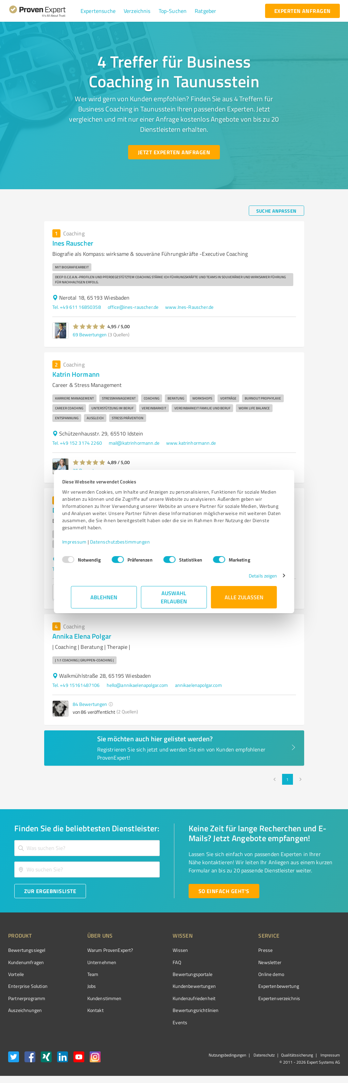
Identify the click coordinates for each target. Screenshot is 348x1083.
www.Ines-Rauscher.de (189, 307)
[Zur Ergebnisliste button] (50, 891)
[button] (98, 11)
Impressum (83, 541)
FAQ (151, 962)
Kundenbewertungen (168, 986)
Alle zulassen (244, 597)
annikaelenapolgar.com (198, 685)
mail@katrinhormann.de (134, 443)
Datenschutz (264, 1055)
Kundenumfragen (26, 962)
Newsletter (231, 962)
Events (154, 1022)
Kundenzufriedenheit (168, 998)
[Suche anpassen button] (276, 211)
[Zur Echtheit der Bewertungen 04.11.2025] (314, 1008)
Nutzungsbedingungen (227, 1055)
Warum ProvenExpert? (97, 950)
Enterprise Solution (28, 986)
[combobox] (87, 848)
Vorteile (16, 974)
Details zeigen (254, 575)
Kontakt (82, 1010)
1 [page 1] (287, 779)
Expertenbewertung (240, 986)
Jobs (78, 986)
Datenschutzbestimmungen (129, 541)
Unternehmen (89, 962)
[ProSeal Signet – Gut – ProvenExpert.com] (314, 962)
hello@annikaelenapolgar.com (137, 685)
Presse (227, 950)
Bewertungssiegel (26, 950)
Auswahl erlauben (174, 597)
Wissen (154, 950)
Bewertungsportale (167, 974)
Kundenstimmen (91, 998)
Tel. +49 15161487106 (76, 685)
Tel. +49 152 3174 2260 (77, 443)
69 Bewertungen (90, 334)
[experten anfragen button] (302, 11)
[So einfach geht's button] (224, 891)
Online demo (233, 974)
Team (80, 974)
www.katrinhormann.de (191, 443)
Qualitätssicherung (297, 1055)
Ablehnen (104, 597)
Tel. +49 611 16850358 (76, 307)
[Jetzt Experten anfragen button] (174, 152)
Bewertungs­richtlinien (170, 1010)
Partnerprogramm (26, 998)
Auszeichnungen (25, 1010)
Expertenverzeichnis (241, 998)
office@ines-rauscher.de (133, 307)
